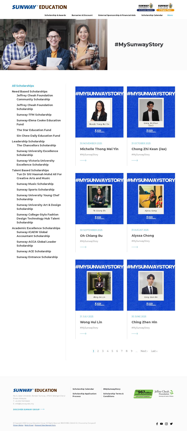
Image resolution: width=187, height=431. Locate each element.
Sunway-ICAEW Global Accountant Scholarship (33, 234)
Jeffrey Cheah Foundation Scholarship (35, 107)
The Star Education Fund (34, 130)
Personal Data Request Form (45, 425)
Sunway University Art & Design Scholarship (39, 207)
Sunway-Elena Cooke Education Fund (39, 122)
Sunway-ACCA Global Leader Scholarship (36, 243)
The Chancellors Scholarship (36, 145)
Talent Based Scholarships (30, 170)
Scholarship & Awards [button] (55, 15)
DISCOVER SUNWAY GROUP (28, 409)
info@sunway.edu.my (24, 404)
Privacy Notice (18, 425)
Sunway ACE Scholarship (34, 251)
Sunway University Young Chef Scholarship (38, 197)
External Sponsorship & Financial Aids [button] (117, 15)
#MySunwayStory (111, 389)
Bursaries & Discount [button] (82, 15)
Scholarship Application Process (84, 395)
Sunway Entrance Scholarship (37, 257)
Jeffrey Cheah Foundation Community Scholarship (35, 97)
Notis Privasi (29, 425)
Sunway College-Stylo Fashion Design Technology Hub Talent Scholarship (38, 218)
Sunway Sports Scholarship (35, 189)
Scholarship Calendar (152, 15)
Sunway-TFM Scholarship (34, 114)
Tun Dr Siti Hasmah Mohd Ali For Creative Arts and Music (39, 176)
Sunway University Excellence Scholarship (37, 153)
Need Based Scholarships (29, 91)
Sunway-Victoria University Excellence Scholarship (35, 162)
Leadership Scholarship (28, 141)
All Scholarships (23, 85)
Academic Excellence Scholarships (36, 228)
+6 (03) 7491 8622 (22, 401)
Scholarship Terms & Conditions (113, 395)
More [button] (170, 15)
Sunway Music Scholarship (35, 184)
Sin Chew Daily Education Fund (38, 135)
